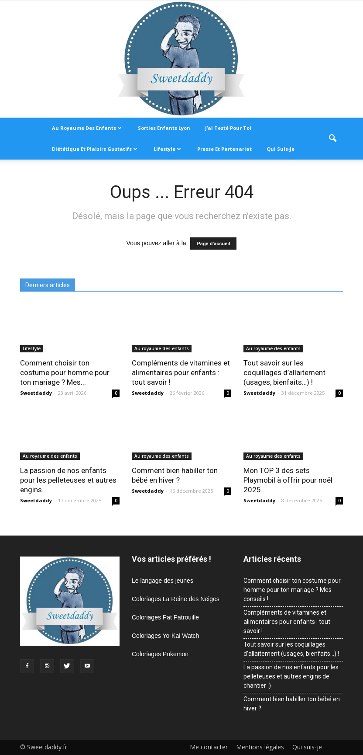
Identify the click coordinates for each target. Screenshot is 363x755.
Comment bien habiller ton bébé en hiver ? (291, 704)
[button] (332, 138)
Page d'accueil (213, 243)
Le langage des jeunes (162, 580)
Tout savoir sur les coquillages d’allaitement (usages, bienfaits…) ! (284, 372)
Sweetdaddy (36, 393)
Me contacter (209, 747)
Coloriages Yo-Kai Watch (165, 635)
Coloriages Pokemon (160, 654)
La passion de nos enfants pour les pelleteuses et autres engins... (68, 480)
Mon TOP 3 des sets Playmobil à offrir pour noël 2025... (287, 480)
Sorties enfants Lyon (164, 128)
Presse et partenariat (224, 149)
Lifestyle (167, 149)
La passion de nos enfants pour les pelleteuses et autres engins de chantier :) (291, 676)
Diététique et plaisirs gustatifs (94, 149)
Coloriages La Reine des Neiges (175, 598)
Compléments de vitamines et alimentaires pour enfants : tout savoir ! (181, 372)
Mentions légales (260, 747)
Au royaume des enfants (87, 128)
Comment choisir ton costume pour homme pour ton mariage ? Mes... (65, 372)
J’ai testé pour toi (228, 128)
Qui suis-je (281, 149)
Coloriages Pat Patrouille (165, 617)
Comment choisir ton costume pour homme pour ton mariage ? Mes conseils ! (292, 589)
